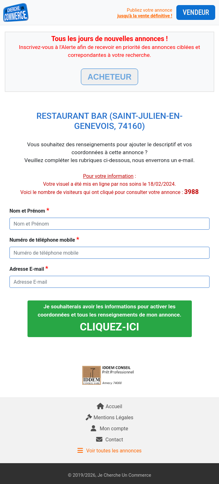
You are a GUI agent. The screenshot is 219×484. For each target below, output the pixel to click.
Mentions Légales (109, 417)
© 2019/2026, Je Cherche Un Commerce (109, 475)
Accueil (109, 406)
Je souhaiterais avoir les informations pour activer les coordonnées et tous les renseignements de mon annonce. (109, 318)
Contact (109, 440)
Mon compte (109, 429)
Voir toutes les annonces (109, 451)
